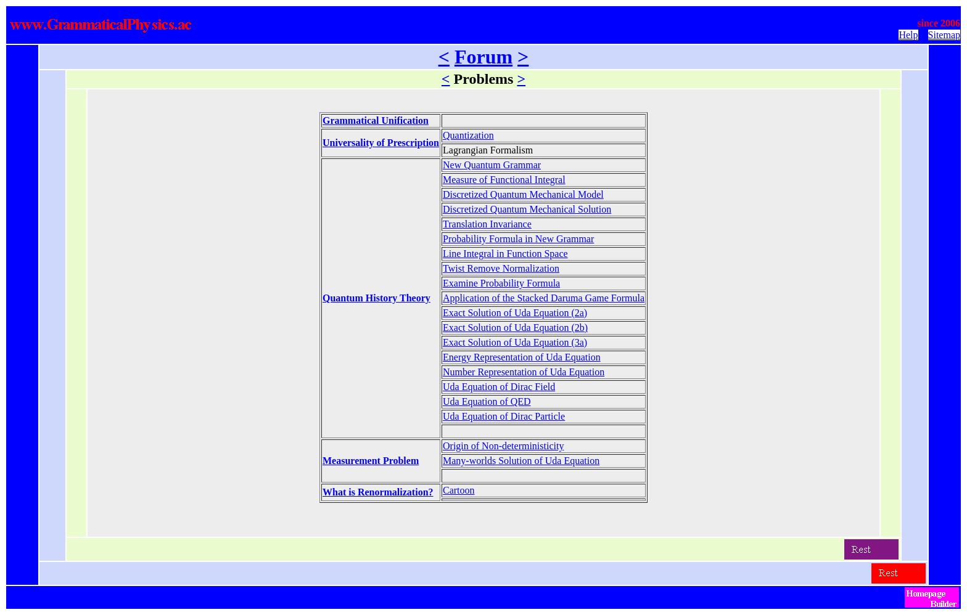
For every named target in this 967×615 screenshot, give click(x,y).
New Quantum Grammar (492, 165)
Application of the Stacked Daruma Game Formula (543, 298)
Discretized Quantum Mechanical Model (523, 194)
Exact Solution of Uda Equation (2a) (515, 313)
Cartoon (459, 490)
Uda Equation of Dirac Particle (504, 416)
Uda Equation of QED (487, 401)
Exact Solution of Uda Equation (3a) (515, 342)
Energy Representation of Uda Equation (522, 357)
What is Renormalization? (378, 492)
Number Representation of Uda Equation (523, 372)
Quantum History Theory (376, 298)
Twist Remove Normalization (501, 268)
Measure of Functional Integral (504, 179)
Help (908, 35)
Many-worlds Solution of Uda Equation (521, 460)
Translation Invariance (487, 224)
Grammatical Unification (376, 120)
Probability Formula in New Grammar (518, 239)
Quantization (468, 135)
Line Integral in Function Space (505, 253)
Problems (484, 79)
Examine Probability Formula (501, 283)
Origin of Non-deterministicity (503, 446)
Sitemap (944, 35)
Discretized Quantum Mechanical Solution (527, 209)
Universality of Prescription (381, 142)
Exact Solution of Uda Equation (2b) (515, 327)
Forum (483, 57)
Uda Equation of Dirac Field (499, 386)
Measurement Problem (371, 460)
